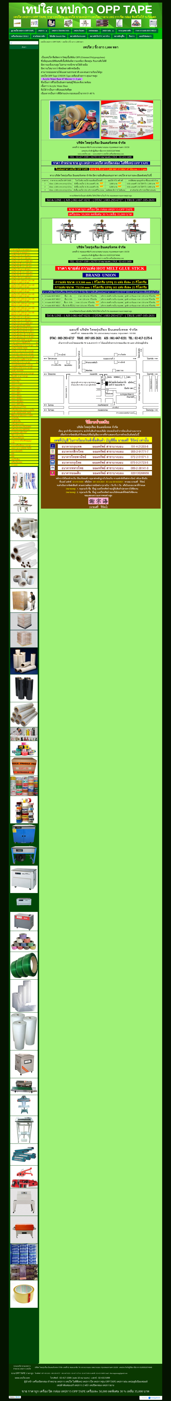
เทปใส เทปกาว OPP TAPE (51, 42)
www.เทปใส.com (84, 154)
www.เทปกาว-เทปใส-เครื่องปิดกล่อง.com (108, 154)
